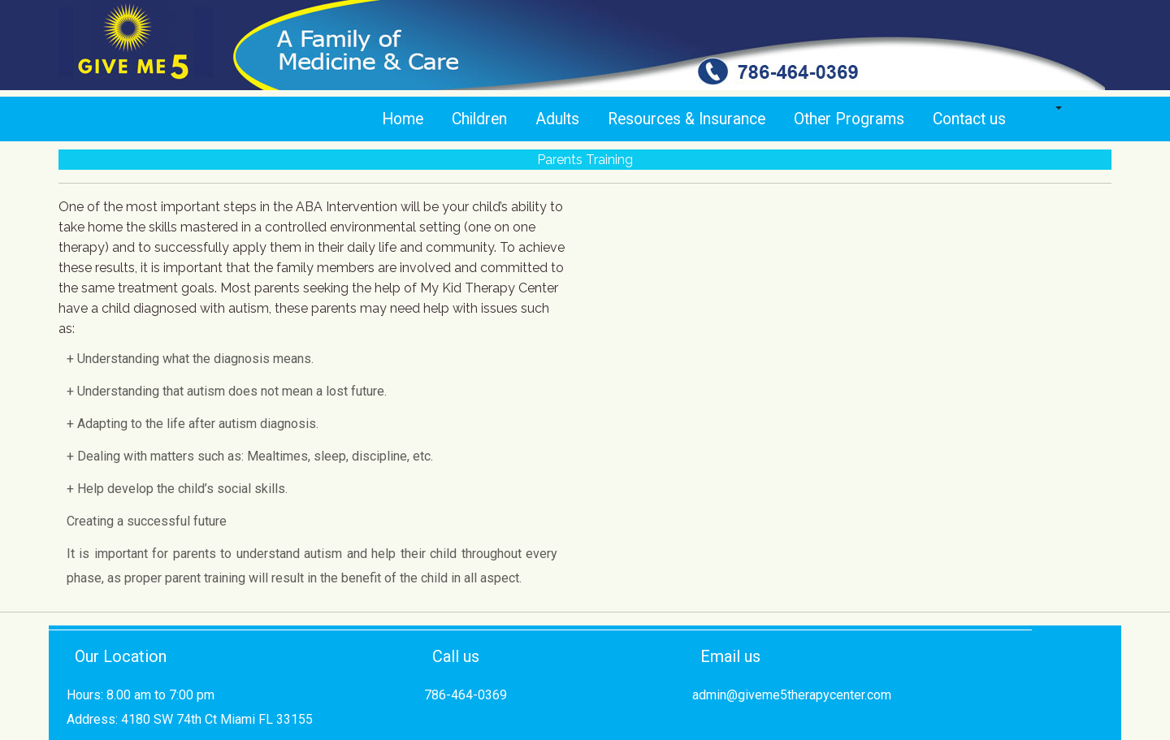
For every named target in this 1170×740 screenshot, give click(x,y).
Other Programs (849, 119)
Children (479, 119)
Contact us (969, 119)
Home (402, 119)
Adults (557, 119)
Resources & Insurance (686, 119)
